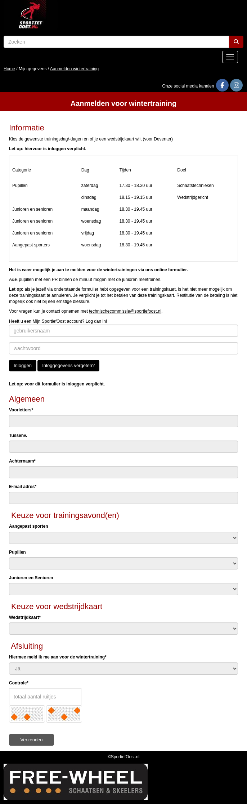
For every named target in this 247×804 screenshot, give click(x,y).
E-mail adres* (22, 486)
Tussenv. (18, 435)
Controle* (18, 682)
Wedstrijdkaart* (25, 617)
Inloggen (23, 365)
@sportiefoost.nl (125, 311)
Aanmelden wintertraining (74, 68)
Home (9, 68)
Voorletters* (21, 409)
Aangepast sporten (28, 526)
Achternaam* (22, 461)
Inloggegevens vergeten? (68, 365)
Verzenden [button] (31, 739)
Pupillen (17, 552)
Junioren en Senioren (31, 577)
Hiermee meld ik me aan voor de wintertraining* (58, 657)
